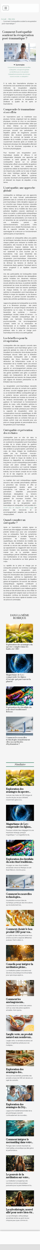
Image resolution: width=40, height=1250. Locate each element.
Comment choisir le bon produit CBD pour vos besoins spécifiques (19, 932)
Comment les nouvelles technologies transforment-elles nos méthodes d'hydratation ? (18, 740)
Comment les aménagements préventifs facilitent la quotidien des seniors (18, 1004)
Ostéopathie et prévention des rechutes (19, 74)
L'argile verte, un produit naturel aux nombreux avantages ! (19, 1037)
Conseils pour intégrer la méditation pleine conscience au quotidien (19, 967)
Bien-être (11, 19)
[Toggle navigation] (6, 8)
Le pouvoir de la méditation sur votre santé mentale (17, 1177)
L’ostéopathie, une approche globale (19, 69)
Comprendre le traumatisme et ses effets (19, 67)
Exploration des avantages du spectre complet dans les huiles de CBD (19, 646)
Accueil (3, 19)
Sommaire (20, 65)
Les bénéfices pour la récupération (19, 72)
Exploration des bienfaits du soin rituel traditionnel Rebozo (19, 709)
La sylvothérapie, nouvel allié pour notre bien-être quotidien (20, 1212)
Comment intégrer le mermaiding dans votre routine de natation (19, 1142)
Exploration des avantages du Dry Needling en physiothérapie (15, 1109)
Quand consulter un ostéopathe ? (19, 76)
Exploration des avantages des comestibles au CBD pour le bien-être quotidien (20, 1074)
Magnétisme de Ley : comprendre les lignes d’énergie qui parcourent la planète (18, 678)
